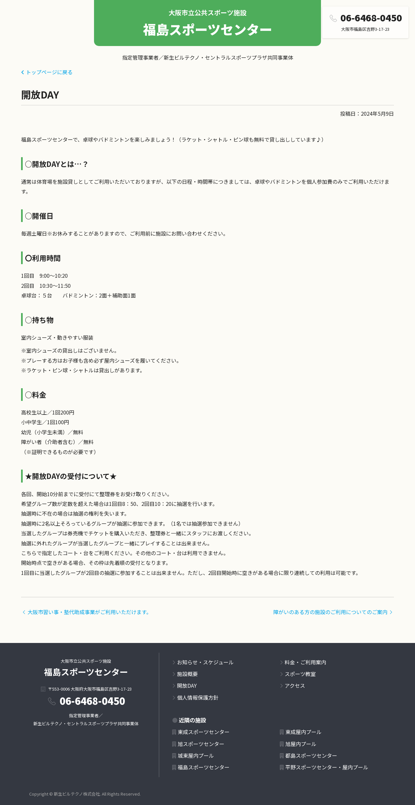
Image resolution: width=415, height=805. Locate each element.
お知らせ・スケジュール (205, 662)
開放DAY (187, 685)
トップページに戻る (49, 72)
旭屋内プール (300, 744)
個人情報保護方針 (198, 697)
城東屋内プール (196, 755)
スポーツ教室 (300, 674)
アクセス (295, 685)
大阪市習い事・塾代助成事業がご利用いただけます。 (86, 612)
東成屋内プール (303, 732)
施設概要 (187, 674)
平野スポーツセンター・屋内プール (326, 767)
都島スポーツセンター (311, 755)
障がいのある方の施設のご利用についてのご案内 (333, 612)
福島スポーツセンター (207, 29)
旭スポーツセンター (201, 744)
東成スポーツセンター (204, 732)
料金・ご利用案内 (305, 662)
